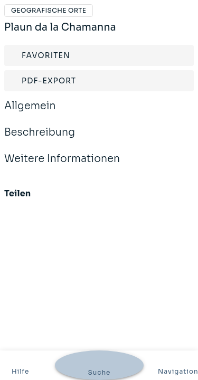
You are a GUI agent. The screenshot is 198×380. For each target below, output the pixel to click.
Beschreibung (39, 139)
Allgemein (30, 113)
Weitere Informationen (62, 166)
